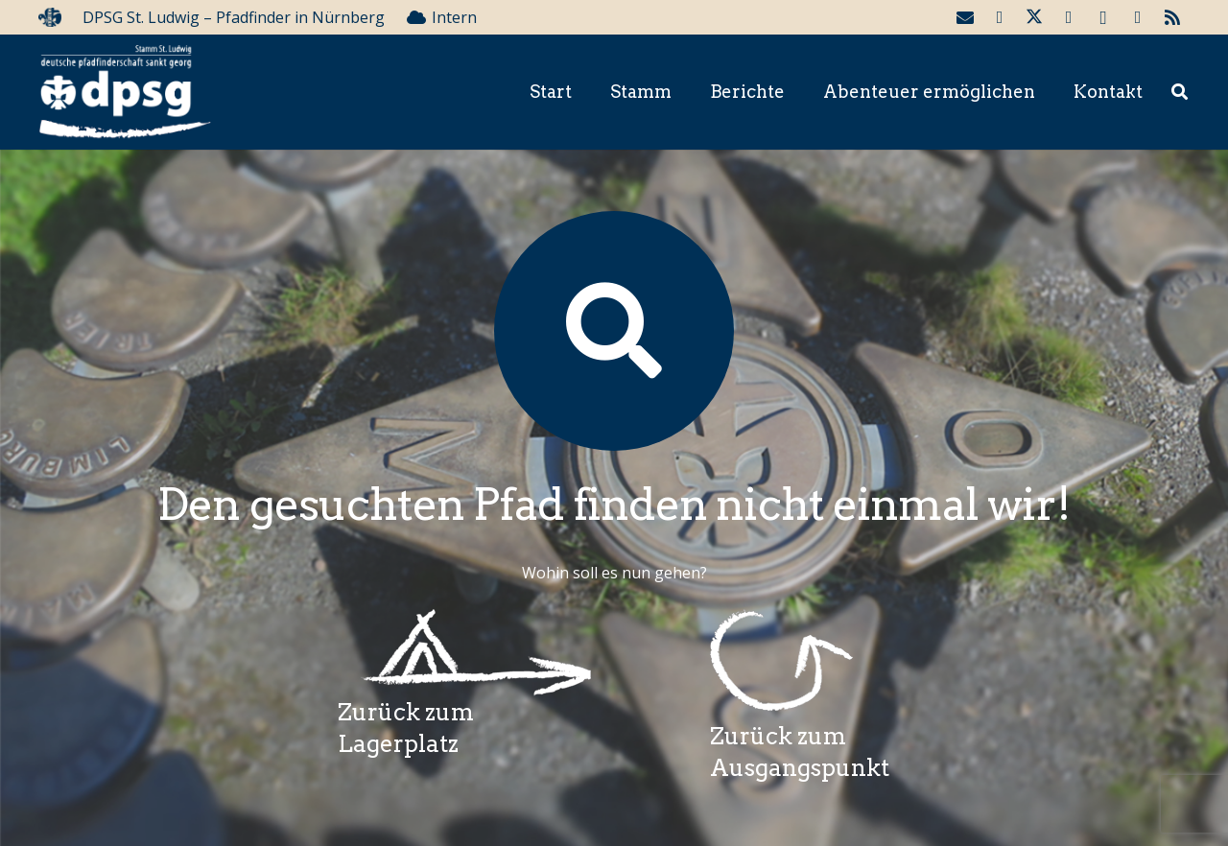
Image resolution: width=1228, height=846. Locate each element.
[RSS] (1172, 17)
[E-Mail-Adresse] (965, 17)
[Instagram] (1103, 17)
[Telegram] (1138, 17)
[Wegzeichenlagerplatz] (464, 652)
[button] (1179, 92)
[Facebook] (999, 17)
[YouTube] (1068, 17)
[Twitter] (1034, 17)
